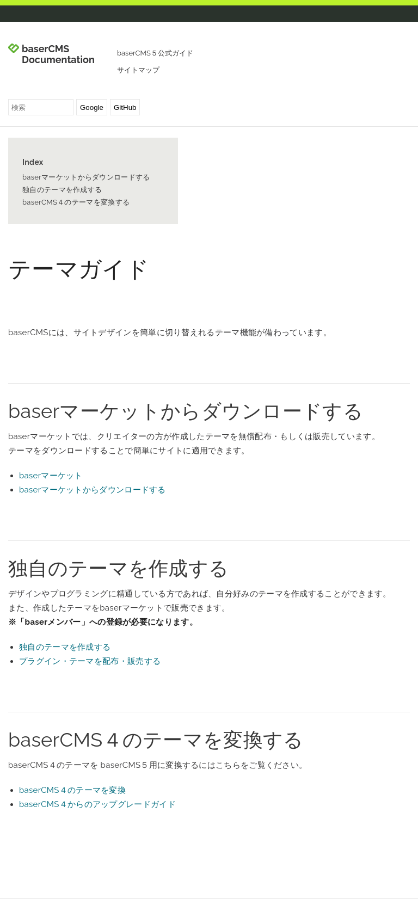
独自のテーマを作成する (62, 190)
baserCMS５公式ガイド (155, 53)
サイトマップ (138, 70)
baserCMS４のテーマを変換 (72, 790)
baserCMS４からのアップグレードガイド (97, 804)
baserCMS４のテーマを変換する (76, 202)
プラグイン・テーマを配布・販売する (90, 661)
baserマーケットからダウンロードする (86, 177)
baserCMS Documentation (58, 54)
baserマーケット (51, 476)
